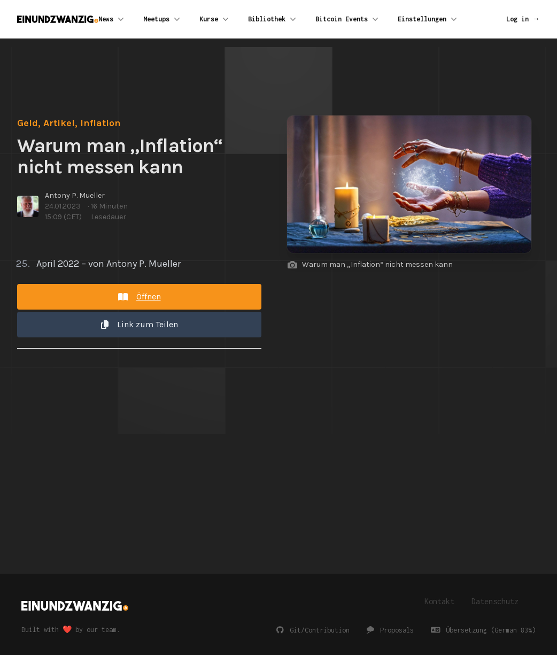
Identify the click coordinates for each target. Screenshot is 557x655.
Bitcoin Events (348, 19)
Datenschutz (495, 601)
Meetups (162, 19)
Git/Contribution (313, 630)
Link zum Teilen (139, 324)
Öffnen (139, 296)
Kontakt (439, 601)
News (112, 19)
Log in (523, 19)
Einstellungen (428, 19)
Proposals (390, 630)
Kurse (215, 19)
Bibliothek (273, 19)
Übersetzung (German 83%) (483, 630)
